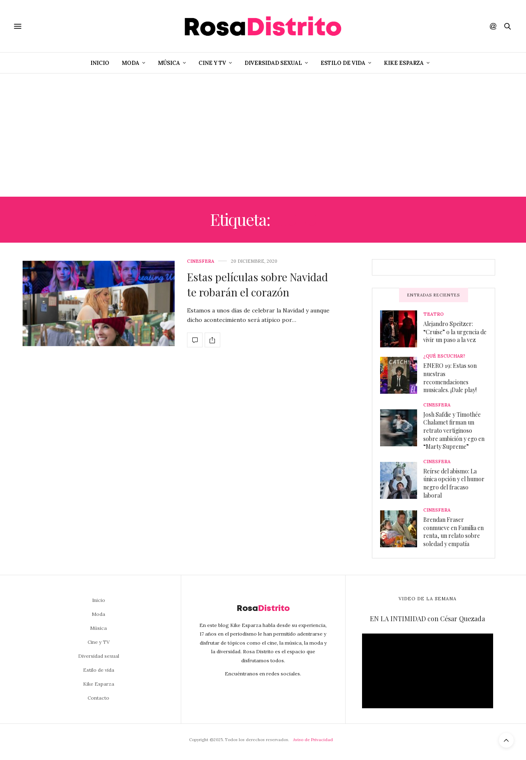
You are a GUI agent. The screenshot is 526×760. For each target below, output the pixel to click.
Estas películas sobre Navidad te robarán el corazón (257, 284)
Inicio (99, 63)
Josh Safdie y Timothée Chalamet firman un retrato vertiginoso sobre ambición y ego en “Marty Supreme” (453, 430)
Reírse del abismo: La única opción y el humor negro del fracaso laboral (453, 483)
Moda (130, 63)
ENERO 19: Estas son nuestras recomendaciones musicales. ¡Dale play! (450, 378)
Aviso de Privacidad (313, 739)
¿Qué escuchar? (444, 356)
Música (169, 63)
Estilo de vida (343, 63)
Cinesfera (200, 261)
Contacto (98, 698)
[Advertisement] (263, 135)
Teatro (433, 314)
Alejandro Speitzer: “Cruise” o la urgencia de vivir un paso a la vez (455, 332)
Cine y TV (212, 63)
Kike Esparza (404, 63)
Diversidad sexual (273, 63)
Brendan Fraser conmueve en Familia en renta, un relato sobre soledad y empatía (453, 532)
